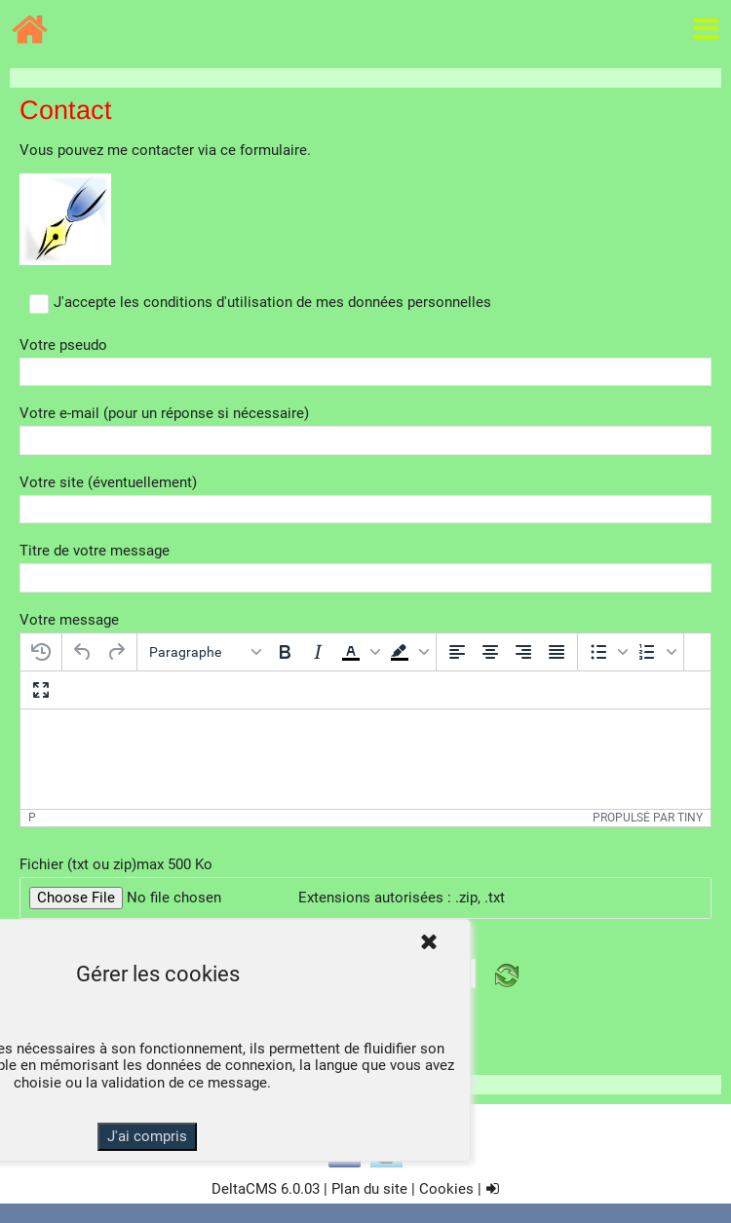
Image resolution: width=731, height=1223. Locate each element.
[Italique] (317, 652)
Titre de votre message (94, 551)
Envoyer (366, 1050)
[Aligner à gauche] (457, 652)
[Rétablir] (116, 652)
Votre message (69, 620)
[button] (358, 652)
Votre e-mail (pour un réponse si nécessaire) (164, 413)
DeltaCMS (244, 1189)
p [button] (32, 817)
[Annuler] (82, 652)
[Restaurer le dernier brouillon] (41, 652)
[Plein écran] (41, 690)
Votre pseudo (63, 345)
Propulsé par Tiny (648, 817)
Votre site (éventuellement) (108, 483)
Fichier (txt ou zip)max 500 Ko (115, 865)
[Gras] (284, 652)
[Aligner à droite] (523, 652)
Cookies (446, 1189)
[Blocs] (204, 652)
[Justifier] (556, 652)
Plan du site (369, 1189)
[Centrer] (490, 652)
